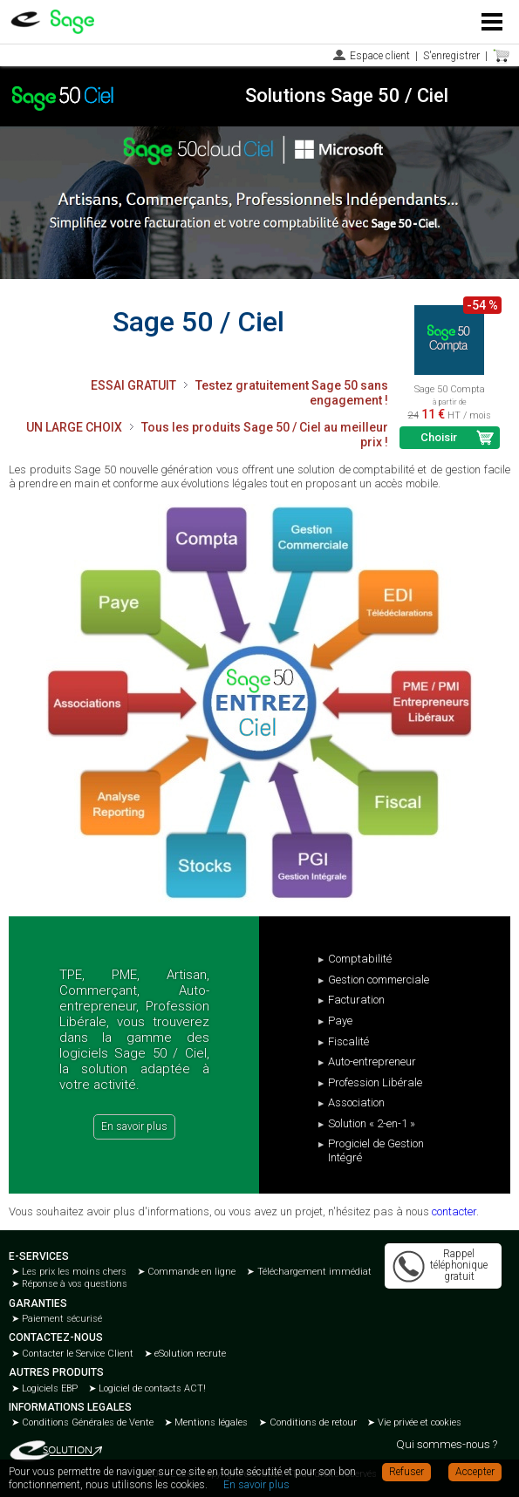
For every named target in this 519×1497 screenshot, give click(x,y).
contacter (454, 1211)
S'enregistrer (451, 56)
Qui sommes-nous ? (446, 1444)
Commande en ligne (190, 1271)
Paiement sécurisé (60, 1318)
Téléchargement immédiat (313, 1271)
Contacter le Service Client (76, 1353)
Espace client (380, 56)
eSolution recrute (189, 1353)
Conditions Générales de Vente (86, 1422)
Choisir (438, 437)
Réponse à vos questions (73, 1283)
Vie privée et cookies (418, 1422)
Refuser (406, 1472)
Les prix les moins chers (72, 1271)
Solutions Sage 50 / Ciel (346, 95)
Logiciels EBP (48, 1388)
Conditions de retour (312, 1422)
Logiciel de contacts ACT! (151, 1388)
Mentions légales (210, 1422)
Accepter (475, 1472)
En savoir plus (134, 1126)
